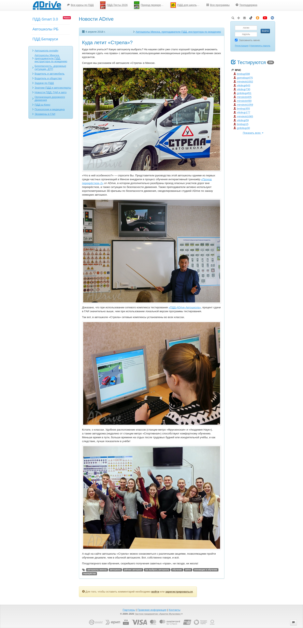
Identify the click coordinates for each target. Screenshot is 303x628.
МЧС (236, 70)
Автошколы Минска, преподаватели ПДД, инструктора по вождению (51, 58)
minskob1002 (243, 81)
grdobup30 (241, 128)
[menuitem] (80, 5)
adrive (188, 570)
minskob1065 (243, 116)
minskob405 (242, 97)
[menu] (162, 5)
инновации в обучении (205, 570)
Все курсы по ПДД (80, 4)
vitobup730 (241, 89)
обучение (177, 570)
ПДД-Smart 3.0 (45, 19)
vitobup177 (241, 112)
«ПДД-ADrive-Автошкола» (185, 307)
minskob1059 (243, 104)
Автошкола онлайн (46, 50)
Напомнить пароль (260, 45)
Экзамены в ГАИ (45, 114)
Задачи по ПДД (44, 83)
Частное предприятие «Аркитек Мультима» (159, 614)
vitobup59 (241, 120)
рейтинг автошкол (133, 570)
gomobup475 (243, 77)
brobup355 (241, 108)
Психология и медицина (50, 109)
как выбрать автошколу (157, 570)
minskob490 (242, 100)
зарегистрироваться (179, 591)
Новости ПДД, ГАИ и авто (51, 92)
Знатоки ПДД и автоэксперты (53, 87)
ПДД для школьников (186, 5)
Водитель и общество (48, 78)
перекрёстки (89, 573)
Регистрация (241, 45)
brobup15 (240, 124)
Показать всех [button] (253, 132)
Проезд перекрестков (150, 5)
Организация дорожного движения (50, 98)
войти (155, 591)
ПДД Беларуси (45, 39)
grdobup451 (242, 93)
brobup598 (241, 73)
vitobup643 (241, 85)
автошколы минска (97, 570)
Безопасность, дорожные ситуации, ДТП (50, 67)
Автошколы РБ (45, 29)
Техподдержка (246, 4)
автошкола (115, 570)
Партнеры (129, 609)
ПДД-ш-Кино (42, 104)
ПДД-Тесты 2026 (114, 5)
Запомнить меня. (247, 40)
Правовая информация (151, 609)
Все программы (218, 4)
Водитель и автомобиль (50, 73)
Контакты (175, 609)
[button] (293, 622)
